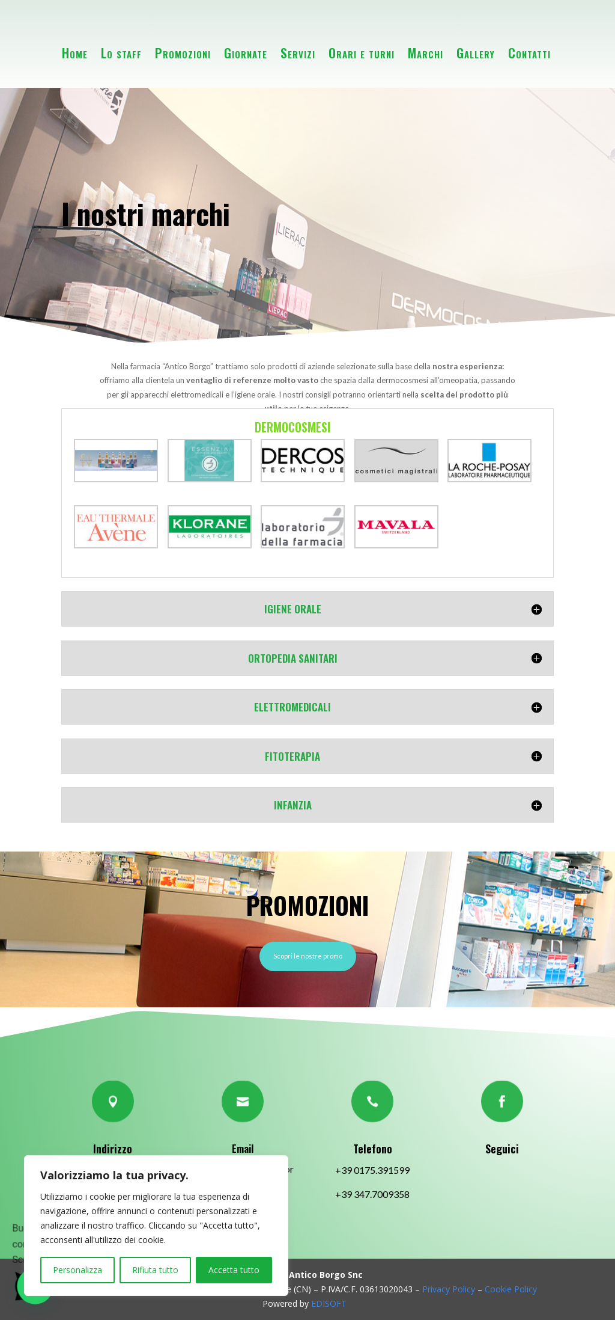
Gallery (475, 52)
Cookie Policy (509, 1289)
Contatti (529, 52)
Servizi (297, 52)
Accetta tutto (233, 1269)
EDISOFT (329, 1303)
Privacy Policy (448, 1289)
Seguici (502, 1148)
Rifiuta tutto (155, 1269)
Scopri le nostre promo (307, 956)
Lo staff (121, 52)
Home (75, 52)
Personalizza (77, 1269)
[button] (14, 1226)
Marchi (425, 52)
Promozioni (183, 52)
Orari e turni (362, 52)
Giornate (245, 52)
